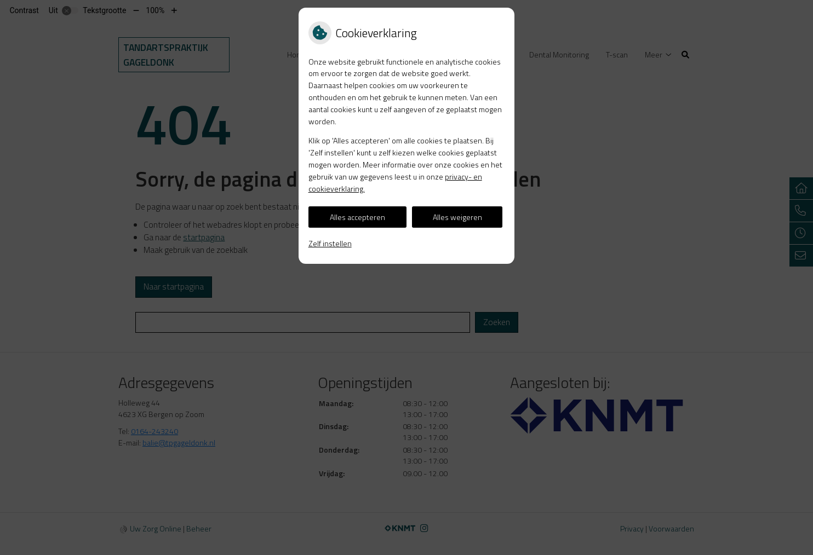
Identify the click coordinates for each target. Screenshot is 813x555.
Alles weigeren (457, 217)
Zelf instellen (330, 243)
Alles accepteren (357, 217)
